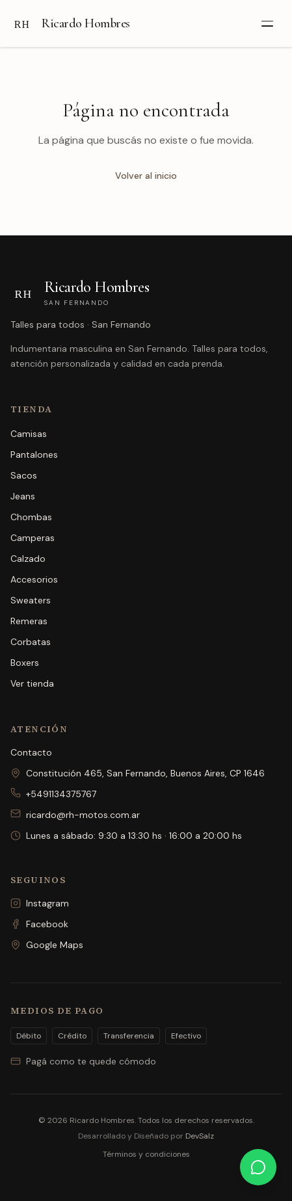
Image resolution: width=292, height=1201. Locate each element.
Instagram (39, 903)
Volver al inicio (146, 175)
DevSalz (199, 1136)
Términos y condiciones (146, 1154)
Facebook (39, 924)
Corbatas (30, 642)
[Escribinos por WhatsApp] (258, 1167)
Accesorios (34, 579)
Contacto (31, 752)
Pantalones (34, 454)
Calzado (28, 558)
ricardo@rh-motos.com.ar (75, 814)
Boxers (24, 662)
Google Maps (46, 945)
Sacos (23, 475)
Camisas (28, 434)
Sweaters (30, 600)
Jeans (22, 496)
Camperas (32, 538)
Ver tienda (32, 683)
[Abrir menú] (267, 23)
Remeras (28, 621)
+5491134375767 (53, 793)
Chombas (31, 517)
